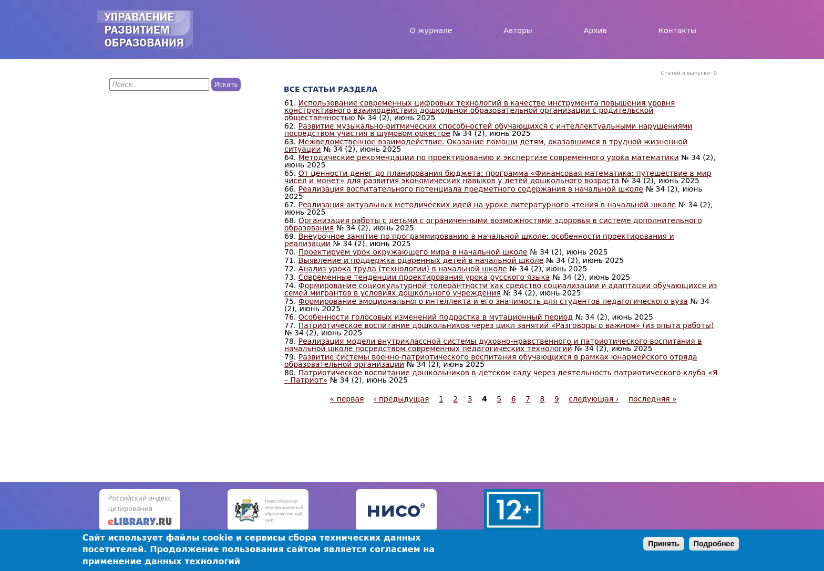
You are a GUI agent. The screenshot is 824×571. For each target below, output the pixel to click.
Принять (663, 544)
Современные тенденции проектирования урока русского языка (424, 277)
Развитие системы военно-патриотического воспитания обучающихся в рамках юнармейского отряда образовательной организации (490, 360)
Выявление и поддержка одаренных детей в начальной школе (421, 260)
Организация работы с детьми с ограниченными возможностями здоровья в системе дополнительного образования (493, 224)
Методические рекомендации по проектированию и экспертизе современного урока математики (488, 157)
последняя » (653, 399)
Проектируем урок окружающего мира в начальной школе (413, 252)
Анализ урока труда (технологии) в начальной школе (402, 269)
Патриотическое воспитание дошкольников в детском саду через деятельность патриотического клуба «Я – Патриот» (501, 376)
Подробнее (714, 544)
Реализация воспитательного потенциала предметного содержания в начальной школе (470, 189)
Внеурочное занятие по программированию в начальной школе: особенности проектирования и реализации (479, 240)
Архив (595, 30)
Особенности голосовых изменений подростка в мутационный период (435, 317)
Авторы (517, 30)
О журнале (431, 30)
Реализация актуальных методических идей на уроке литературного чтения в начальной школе (487, 204)
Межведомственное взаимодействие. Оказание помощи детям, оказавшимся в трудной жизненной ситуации (485, 145)
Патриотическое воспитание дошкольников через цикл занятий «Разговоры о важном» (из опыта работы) (506, 325)
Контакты (677, 30)
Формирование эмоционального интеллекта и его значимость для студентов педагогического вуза (493, 301)
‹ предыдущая (401, 399)
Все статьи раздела (330, 89)
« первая (347, 399)
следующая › (594, 399)
